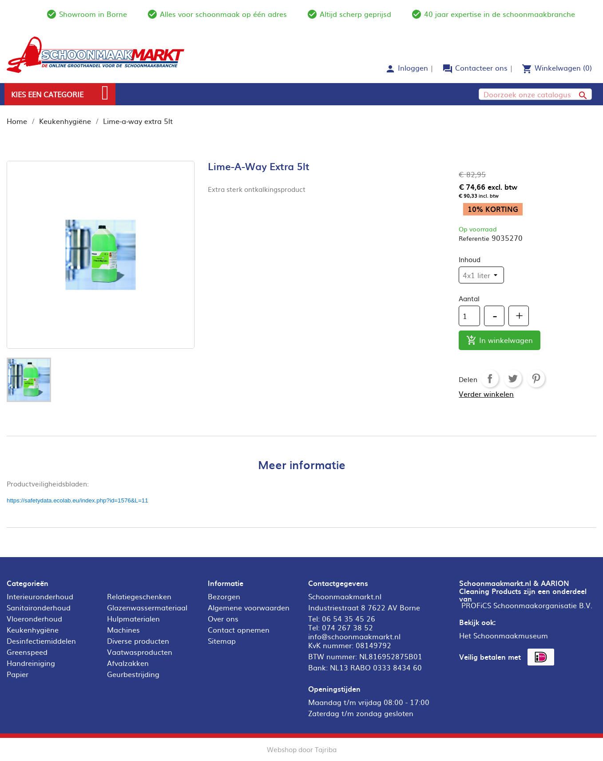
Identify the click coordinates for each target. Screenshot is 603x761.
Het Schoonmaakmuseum (503, 635)
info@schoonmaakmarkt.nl (354, 636)
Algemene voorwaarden (249, 607)
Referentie (474, 238)
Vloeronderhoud (34, 618)
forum (447, 69)
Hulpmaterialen (133, 618)
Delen (490, 378)
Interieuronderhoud (40, 596)
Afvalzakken (128, 662)
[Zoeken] (535, 94)
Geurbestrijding (133, 674)
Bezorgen (224, 596)
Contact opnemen (239, 629)
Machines (123, 629)
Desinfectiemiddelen (41, 640)
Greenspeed (27, 651)
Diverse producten (138, 640)
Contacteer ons (481, 67)
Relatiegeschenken (139, 596)
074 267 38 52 (347, 627)
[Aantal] (469, 316)
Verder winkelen (486, 393)
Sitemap (222, 640)
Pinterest (536, 378)
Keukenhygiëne (33, 629)
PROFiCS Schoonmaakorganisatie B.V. (526, 605)
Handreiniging (31, 662)
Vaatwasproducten (139, 651)
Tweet (513, 378)
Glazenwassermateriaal (147, 607)
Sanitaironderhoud (39, 607)
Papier (17, 674)
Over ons (223, 618)
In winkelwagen (499, 341)
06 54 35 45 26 (348, 618)
